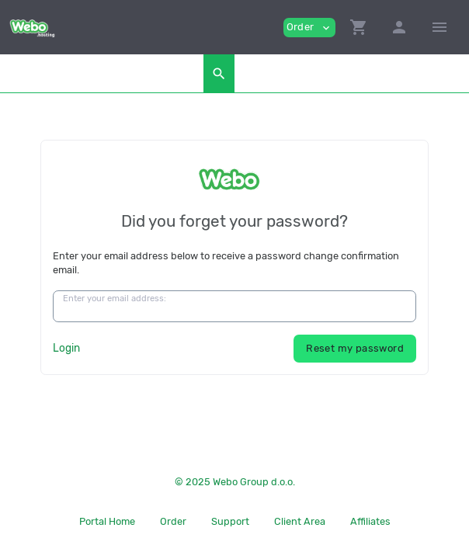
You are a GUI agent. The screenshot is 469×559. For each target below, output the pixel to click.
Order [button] (309, 27)
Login (66, 348)
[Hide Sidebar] (439, 27)
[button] (358, 27)
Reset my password (355, 348)
